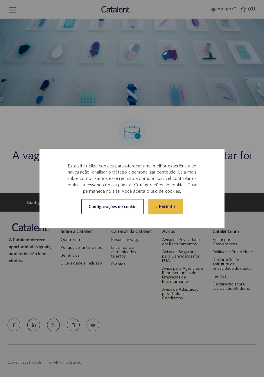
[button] (112, 206)
